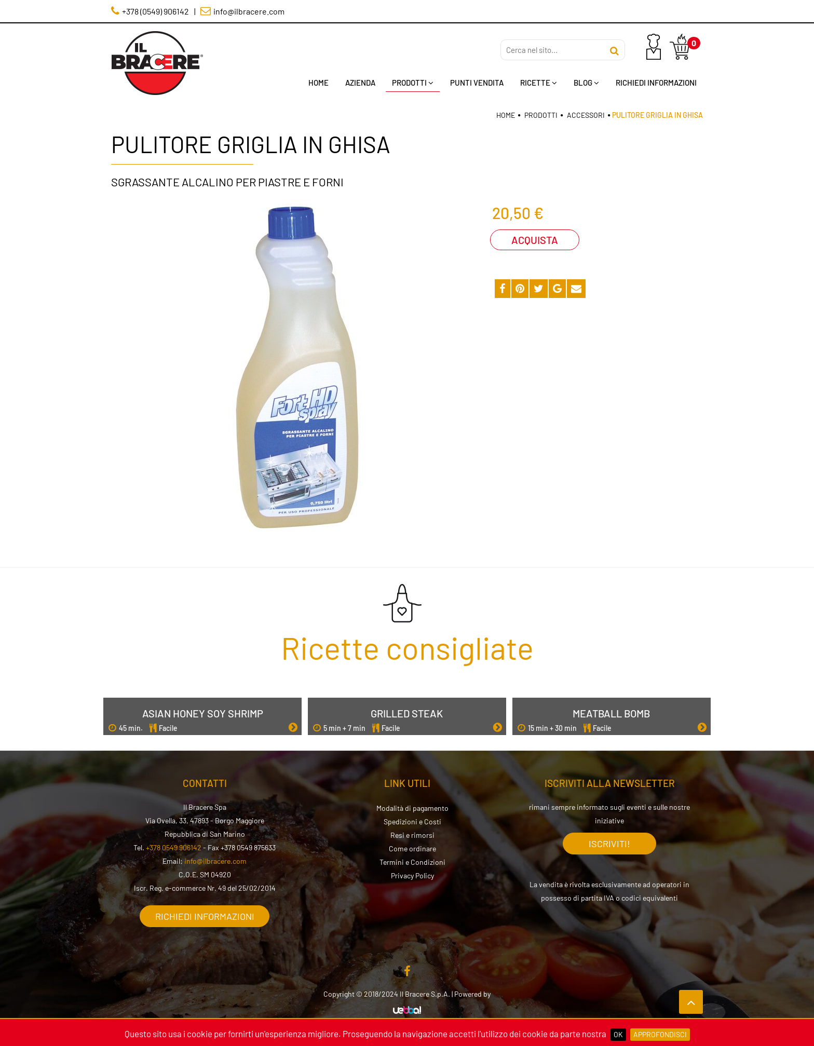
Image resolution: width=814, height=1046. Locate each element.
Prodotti (412, 82)
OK (618, 1034)
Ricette (538, 82)
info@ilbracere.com (215, 861)
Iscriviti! (609, 843)
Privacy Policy (412, 875)
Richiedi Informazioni (656, 82)
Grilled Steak (407, 713)
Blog (586, 82)
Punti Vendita (477, 82)
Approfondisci (660, 1034)
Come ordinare (412, 848)
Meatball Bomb (611, 713)
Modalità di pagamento (412, 808)
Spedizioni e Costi (412, 821)
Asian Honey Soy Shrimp (202, 713)
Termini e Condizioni (412, 862)
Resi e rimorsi (412, 835)
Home (318, 82)
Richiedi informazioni (204, 916)
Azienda (360, 82)
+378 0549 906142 (173, 847)
